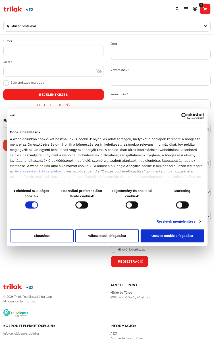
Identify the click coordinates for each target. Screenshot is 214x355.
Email (115, 44)
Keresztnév (119, 94)
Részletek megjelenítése (175, 221)
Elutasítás (42, 236)
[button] (177, 9)
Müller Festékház (107, 26)
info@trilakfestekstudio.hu (21, 334)
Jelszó (7, 62)
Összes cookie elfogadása (172, 236)
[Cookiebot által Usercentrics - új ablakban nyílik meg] (184, 116)
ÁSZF (113, 334)
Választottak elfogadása (107, 236)
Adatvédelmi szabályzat (127, 338)
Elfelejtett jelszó (53, 105)
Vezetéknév (119, 70)
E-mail (7, 41)
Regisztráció (130, 261)
